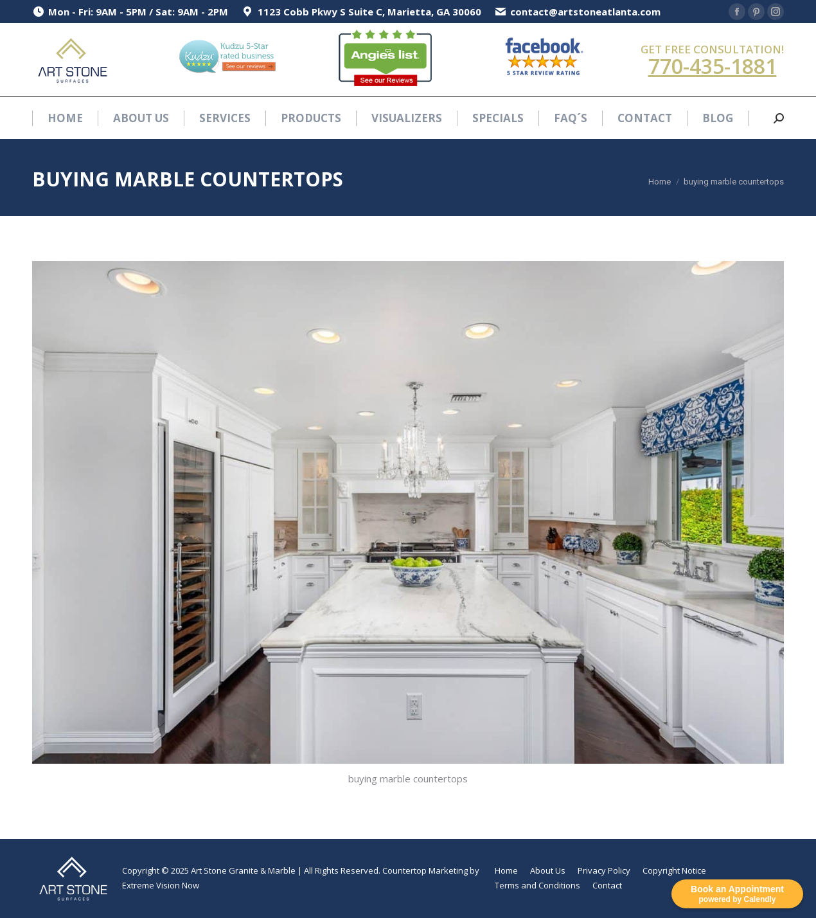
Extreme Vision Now (160, 885)
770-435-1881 (712, 66)
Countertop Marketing (425, 870)
